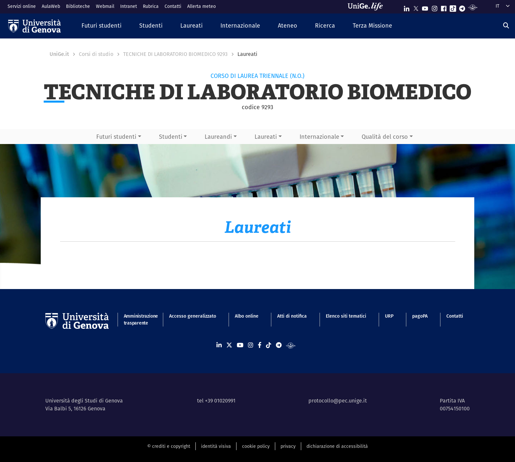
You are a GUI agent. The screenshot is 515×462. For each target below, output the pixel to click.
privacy (288, 446)
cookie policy (256, 446)
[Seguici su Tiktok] (453, 7)
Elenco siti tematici (346, 316)
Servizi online (22, 6)
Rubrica (151, 6)
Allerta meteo (201, 6)
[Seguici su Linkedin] (406, 7)
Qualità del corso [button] (385, 137)
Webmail (105, 6)
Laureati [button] (266, 137)
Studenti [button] (170, 137)
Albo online (246, 316)
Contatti (173, 6)
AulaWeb (51, 6)
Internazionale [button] (319, 137)
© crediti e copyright (168, 446)
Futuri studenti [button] (116, 137)
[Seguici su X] (415, 7)
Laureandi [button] (218, 137)
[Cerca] (506, 25)
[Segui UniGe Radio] (473, 7)
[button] (101, 26)
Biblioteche (78, 6)
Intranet (128, 6)
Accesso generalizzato (192, 316)
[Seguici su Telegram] (462, 7)
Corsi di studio (96, 54)
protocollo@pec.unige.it (337, 400)
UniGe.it (59, 54)
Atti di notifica (292, 316)
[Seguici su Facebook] (443, 7)
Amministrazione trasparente (137, 319)
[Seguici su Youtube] (425, 7)
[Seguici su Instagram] (434, 7)
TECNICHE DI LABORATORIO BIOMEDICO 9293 (175, 54)
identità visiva (216, 446)
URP (389, 316)
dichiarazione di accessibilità (337, 446)
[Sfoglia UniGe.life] (367, 7)
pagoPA (420, 316)
